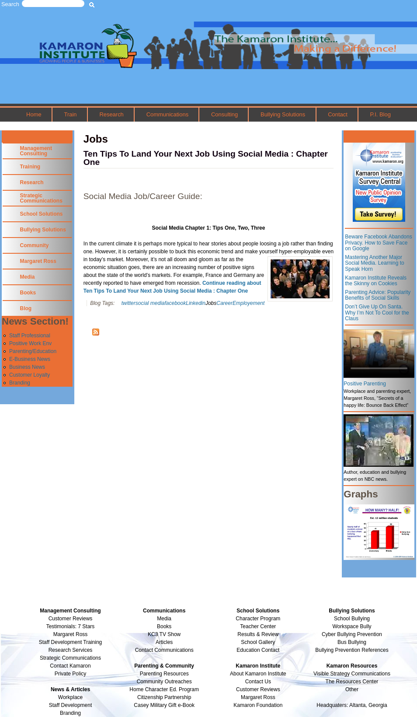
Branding (19, 383)
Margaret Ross (38, 261)
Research (111, 114)
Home (34, 114)
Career (224, 303)
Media (27, 277)
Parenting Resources (164, 674)
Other (351, 689)
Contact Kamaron (70, 666)
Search (10, 4)
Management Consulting (36, 151)
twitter (129, 303)
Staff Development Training (70, 642)
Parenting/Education (32, 351)
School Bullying (352, 619)
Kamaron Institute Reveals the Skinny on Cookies (376, 281)
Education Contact (257, 650)
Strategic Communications (41, 198)
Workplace (70, 697)
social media (150, 303)
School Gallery (258, 642)
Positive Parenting (365, 384)
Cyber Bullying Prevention (352, 634)
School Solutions (41, 214)
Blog (26, 308)
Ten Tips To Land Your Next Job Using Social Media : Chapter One (205, 158)
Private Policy (71, 674)
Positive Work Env (30, 343)
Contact (338, 114)
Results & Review (257, 634)
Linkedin (195, 303)
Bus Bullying (351, 642)
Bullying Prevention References (351, 650)
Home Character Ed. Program (164, 689)
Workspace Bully (351, 626)
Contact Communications (164, 650)
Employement (248, 303)
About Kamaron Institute (258, 674)
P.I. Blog (380, 114)
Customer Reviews (258, 689)
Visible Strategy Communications (351, 674)
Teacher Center (258, 626)
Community (34, 245)
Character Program (258, 619)
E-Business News (29, 359)
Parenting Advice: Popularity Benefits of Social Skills (377, 295)
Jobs (210, 303)
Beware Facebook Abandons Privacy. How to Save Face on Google (378, 243)
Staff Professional (29, 335)
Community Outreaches (164, 682)
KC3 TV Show (164, 634)
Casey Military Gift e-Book (164, 705)
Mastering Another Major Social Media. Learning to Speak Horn (374, 263)
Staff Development (70, 705)
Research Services (71, 650)
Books (28, 293)
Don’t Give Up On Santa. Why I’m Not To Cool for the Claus (377, 313)
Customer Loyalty (29, 375)
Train (70, 114)
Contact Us (258, 682)
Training (30, 167)
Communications (167, 114)
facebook (175, 303)
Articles (164, 642)
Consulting (224, 114)
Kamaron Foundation (257, 705)
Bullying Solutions (283, 114)
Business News (27, 367)
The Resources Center (352, 682)
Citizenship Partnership (164, 697)
